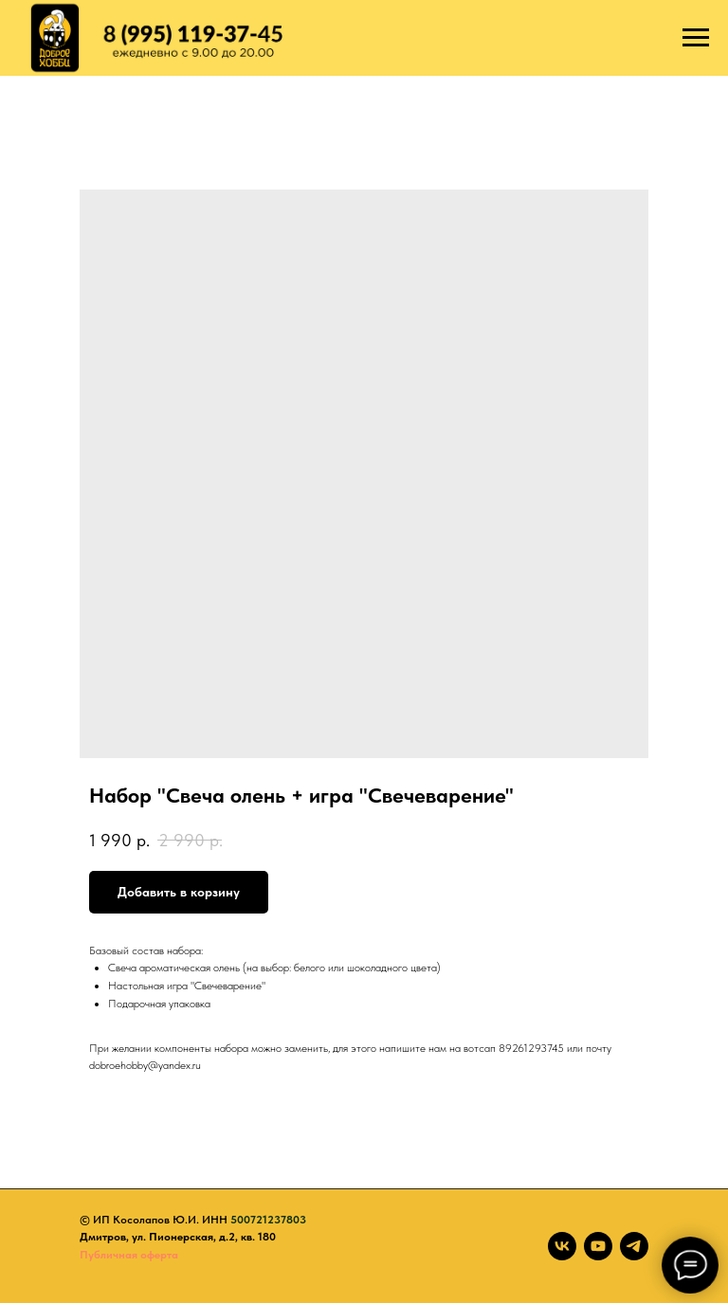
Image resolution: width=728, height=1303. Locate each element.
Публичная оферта (129, 1254)
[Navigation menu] (695, 37)
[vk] (562, 1246)
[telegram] (634, 1246)
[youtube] (598, 1246)
